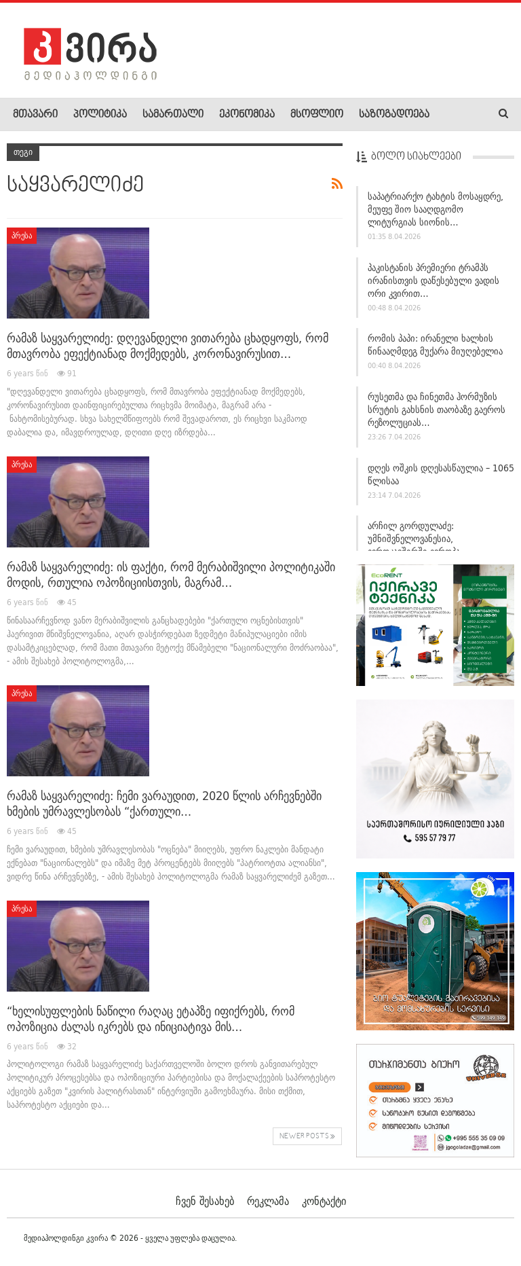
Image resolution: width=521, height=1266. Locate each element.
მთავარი (35, 114)
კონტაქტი (324, 1201)
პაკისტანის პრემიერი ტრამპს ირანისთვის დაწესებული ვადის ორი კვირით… (433, 280)
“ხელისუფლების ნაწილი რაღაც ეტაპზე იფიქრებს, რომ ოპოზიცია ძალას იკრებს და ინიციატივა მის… (150, 1018)
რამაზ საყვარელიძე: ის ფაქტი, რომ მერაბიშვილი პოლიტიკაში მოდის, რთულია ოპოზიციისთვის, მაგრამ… (171, 574)
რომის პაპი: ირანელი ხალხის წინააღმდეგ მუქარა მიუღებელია (435, 345)
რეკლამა (268, 1201)
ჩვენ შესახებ (205, 1201)
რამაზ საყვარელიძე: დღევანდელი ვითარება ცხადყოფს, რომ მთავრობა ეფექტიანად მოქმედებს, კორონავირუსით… (167, 345)
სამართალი (173, 114)
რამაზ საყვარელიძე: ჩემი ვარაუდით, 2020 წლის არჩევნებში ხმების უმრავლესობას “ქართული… (164, 803)
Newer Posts (307, 1136)
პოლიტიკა (100, 114)
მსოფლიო (316, 114)
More (455, 114)
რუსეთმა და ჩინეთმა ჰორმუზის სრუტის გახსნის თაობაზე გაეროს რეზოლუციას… (436, 409)
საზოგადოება (394, 114)
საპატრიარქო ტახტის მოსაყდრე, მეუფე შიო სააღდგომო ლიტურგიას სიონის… (435, 209)
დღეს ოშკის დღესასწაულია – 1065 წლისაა (441, 474)
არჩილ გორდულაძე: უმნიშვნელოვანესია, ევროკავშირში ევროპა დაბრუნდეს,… (414, 545)
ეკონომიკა (247, 114)
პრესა (22, 235)
